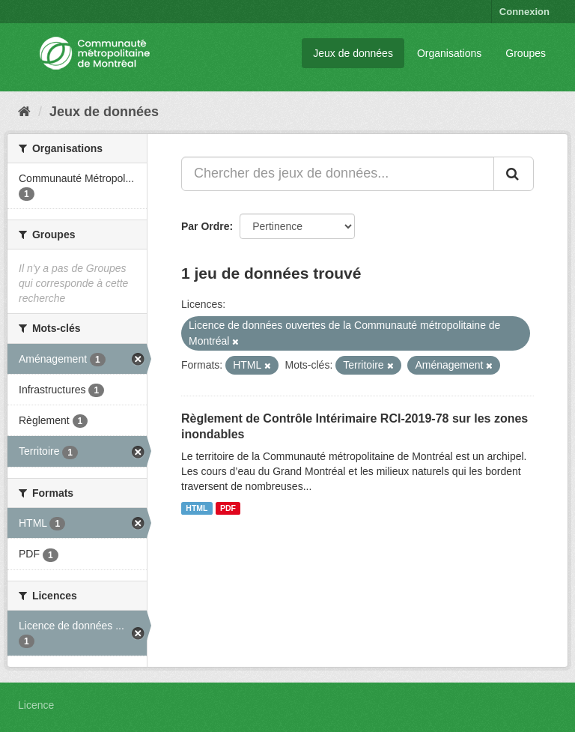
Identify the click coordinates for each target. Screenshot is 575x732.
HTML (196, 507)
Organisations (449, 53)
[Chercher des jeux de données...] (337, 174)
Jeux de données (353, 53)
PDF (228, 507)
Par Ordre (205, 226)
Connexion (524, 11)
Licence (36, 705)
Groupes (525, 53)
